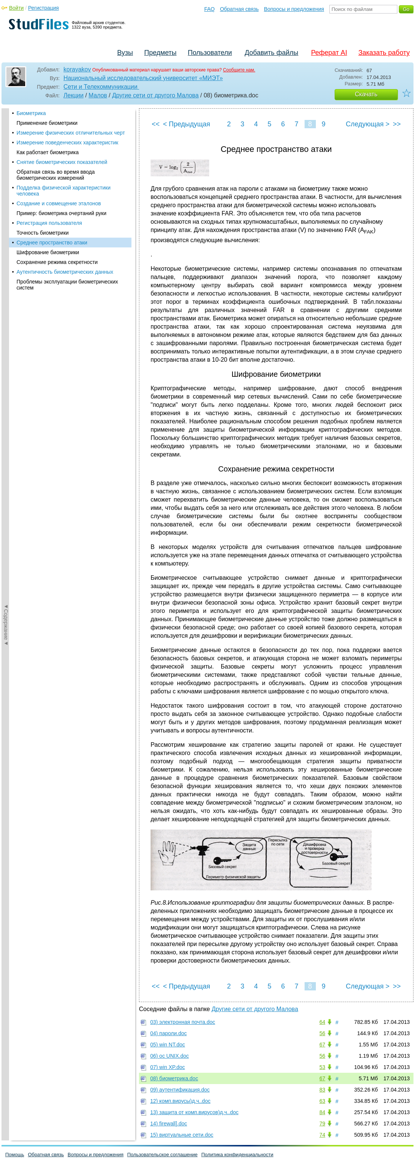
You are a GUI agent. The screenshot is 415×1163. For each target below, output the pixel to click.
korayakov (77, 69)
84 (322, 1112)
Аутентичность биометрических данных (65, 272)
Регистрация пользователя (49, 223)
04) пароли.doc (168, 1033)
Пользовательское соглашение (162, 1154)
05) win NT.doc (167, 1045)
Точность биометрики (43, 233)
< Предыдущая (186, 124)
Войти (16, 8)
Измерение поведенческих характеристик (67, 142)
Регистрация (43, 8)
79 (322, 1124)
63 (322, 1101)
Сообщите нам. (239, 70)
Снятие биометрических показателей (62, 162)
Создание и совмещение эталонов (59, 203)
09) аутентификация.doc (180, 1090)
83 (322, 1090)
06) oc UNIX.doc (169, 1056)
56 (322, 1033)
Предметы (160, 52)
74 (322, 1135)
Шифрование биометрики (48, 252)
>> (397, 124)
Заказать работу (384, 52)
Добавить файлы (271, 52)
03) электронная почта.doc (182, 1022)
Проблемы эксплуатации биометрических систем (67, 285)
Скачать (366, 94)
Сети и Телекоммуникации (101, 86)
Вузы (125, 52)
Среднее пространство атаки (52, 243)
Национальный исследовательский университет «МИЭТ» (143, 78)
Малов (98, 95)
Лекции (73, 95)
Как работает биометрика (48, 152)
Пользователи (210, 52)
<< (156, 124)
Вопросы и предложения (294, 9)
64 (322, 1022)
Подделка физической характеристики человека (63, 191)
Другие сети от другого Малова (155, 95)
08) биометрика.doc (174, 1078)
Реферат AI (329, 52)
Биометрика (31, 113)
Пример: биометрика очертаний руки (61, 213)
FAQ (209, 9)
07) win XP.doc (167, 1067)
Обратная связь (239, 9)
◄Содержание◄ (6, 239)
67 (322, 1045)
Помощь (14, 1154)
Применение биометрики (47, 123)
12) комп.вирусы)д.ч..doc (180, 1101)
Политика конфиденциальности (237, 1154)
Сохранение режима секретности (57, 262)
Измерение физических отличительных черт (71, 133)
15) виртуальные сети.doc (181, 1135)
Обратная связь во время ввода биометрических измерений (56, 175)
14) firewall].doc (168, 1124)
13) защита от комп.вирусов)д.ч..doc (194, 1112)
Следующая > (367, 124)
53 (322, 1067)
